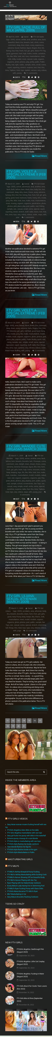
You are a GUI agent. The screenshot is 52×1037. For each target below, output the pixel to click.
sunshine (10, 489)
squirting (16, 68)
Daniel (26, 37)
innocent (36, 470)
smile (31, 486)
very (38, 70)
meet (43, 56)
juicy (7, 201)
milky (14, 59)
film (35, 467)
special (36, 209)
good (8, 54)
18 (8, 726)
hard (20, 54)
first (39, 48)
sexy (15, 486)
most (24, 59)
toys (22, 70)
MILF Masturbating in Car (16, 894)
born (13, 461)
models (9, 337)
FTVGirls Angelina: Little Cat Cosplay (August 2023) (31, 963)
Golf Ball (28, 331)
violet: (35, 215)
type (28, 628)
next (9, 478)
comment (12, 45)
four (13, 51)
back (44, 40)
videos (43, 70)
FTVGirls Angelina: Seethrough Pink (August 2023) (30, 950)
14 (24, 721)
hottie (29, 54)
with (14, 73)
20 (18, 726)
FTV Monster (11, 331)
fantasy (8, 195)
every (32, 45)
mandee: (13, 475)
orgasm (41, 59)
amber (23, 40)
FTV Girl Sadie (38, 37)
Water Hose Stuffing (12, 351)
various (34, 70)
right (17, 65)
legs (19, 472)
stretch (23, 68)
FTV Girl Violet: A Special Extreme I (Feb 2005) (26, 313)
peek (8, 481)
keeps (28, 617)
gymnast (14, 54)
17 (40, 721)
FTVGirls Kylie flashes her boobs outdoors (23, 844)
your (17, 217)
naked (43, 475)
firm (13, 195)
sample (28, 65)
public (37, 62)
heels (29, 198)
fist (43, 48)
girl (28, 51)
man (33, 201)
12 (13, 721)
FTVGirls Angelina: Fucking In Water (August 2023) (30, 975)
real (12, 65)
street (15, 212)
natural (29, 59)
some (43, 65)
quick (39, 339)
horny (35, 198)
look (19, 56)
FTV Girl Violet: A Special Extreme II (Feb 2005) (26, 174)
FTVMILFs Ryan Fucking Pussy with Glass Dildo (25, 889)
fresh (21, 51)
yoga (19, 631)
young (19, 73)
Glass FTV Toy (40, 51)
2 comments (40, 351)
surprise (30, 68)
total (18, 70)
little (15, 56)
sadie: (21, 65)
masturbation (35, 56)
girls (32, 51)
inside (34, 54)
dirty (21, 192)
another (34, 40)
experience (39, 45)
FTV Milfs (13, 866)
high (24, 54)
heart (20, 470)
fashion (23, 48)
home (29, 470)
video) (23, 215)
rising (9, 342)
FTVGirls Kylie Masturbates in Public (21, 852)
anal (28, 40)
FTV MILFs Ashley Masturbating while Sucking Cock (26, 875)
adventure (26, 187)
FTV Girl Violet (39, 184)
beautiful (11, 42)
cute (16, 464)
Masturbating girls (20, 859)
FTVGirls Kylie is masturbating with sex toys (24, 841)
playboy (28, 481)
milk (9, 59)
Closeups (36, 461)
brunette (25, 461)
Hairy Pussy (16, 617)
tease (36, 212)
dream (32, 464)
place (19, 206)
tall (7, 628)
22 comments (31, 631)
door (22, 45)
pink (15, 206)
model (19, 59)
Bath (13, 189)
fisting (8, 51)
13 (18, 721)
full (25, 51)
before (18, 189)
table (31, 212)
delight (21, 464)
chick (36, 42)
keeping (14, 472)
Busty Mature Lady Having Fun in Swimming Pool (25, 886)
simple (25, 342)
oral (13, 478)
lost (23, 56)
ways (40, 215)
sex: (15, 209)
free (17, 51)
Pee (42, 478)
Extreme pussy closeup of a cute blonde (22, 838)
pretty (32, 62)
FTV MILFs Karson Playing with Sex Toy (22, 880)
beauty (21, 326)
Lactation (41, 54)
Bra (21, 42)
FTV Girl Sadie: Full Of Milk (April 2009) (26, 28)
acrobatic (26, 611)
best (23, 189)
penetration (36, 203)
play (27, 62)
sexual (20, 209)
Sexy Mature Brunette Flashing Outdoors (22, 897)
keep (8, 472)
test (35, 68)
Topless (13, 70)
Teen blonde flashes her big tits (19, 847)
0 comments (25, 495)
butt (32, 42)
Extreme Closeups (21, 467)
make (28, 201)
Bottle (32, 326)
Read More (41, 155)
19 (13, 726)
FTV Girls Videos (18, 818)
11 (8, 721)
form (43, 467)
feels (30, 328)
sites (33, 65)
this (42, 68)
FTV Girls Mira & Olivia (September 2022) (30, 999)
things (42, 345)
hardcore (23, 198)
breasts (27, 42)
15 (29, 721)
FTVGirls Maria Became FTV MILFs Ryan (22, 891)
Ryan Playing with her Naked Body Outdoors (24, 883)
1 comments (29, 217)
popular (18, 339)
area (39, 40)
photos (22, 62)
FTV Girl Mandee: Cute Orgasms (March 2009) (26, 447)
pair (39, 478)
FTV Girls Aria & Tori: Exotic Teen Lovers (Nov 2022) (32, 987)
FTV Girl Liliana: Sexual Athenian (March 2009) (21, 599)
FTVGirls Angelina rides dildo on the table (23, 830)
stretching (42, 625)
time (7, 70)
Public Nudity (31, 339)
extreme (11, 48)
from (34, 195)
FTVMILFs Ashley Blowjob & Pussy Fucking (23, 872)
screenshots (28, 484)
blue (31, 189)
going (8, 198)
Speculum (10, 345)
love (27, 56)
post (28, 206)
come (41, 42)
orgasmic (25, 478)
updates (21, 348)
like (11, 56)
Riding (41, 206)
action (18, 40)
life (8, 56)
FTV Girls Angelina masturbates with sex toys (24, 833)
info (39, 198)
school (19, 484)
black (18, 42)
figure (29, 48)
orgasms (10, 62)
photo (17, 62)
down (27, 45)
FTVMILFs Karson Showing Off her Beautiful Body (26, 877)
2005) (13, 187)
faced (17, 48)
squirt (9, 68)
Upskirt (27, 70)
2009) (12, 40)
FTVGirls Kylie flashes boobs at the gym (22, 850)
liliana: (37, 617)
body (36, 189)
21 (24, 726)
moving (14, 203)
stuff (27, 212)
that (39, 68)
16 (35, 721)
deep (18, 45)
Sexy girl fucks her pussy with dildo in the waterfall (26, 836)
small (38, 65)
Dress (30, 192)
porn (33, 481)
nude (35, 59)
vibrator (32, 348)
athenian (38, 611)
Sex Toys (37, 484)
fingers (34, 48)
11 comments (31, 73)
